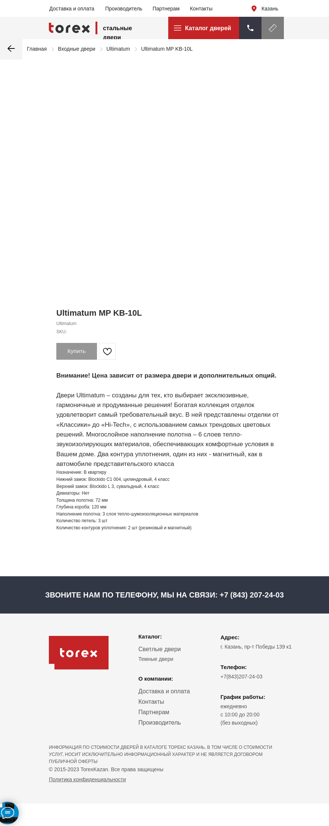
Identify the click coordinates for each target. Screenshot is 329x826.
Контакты (201, 9)
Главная (37, 49)
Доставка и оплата (71, 9)
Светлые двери (159, 649)
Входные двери (76, 49)
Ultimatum (118, 49)
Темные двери (155, 659)
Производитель (123, 9)
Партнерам (166, 9)
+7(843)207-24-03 (241, 677)
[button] (272, 28)
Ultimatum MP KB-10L (166, 49)
